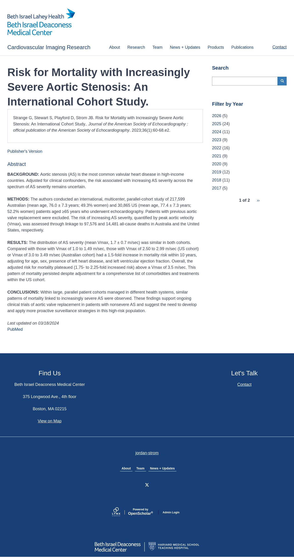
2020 (216, 164)
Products (216, 47)
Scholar (140, 511)
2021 (216, 156)
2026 (216, 115)
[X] (147, 485)
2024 (216, 132)
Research (136, 47)
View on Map (50, 421)
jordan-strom (146, 453)
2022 (216, 148)
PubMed (15, 329)
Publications (242, 47)
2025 (216, 124)
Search (284, 81)
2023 (216, 140)
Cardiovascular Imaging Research (48, 47)
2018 (216, 180)
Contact (279, 47)
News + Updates (185, 47)
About (114, 47)
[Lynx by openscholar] (120, 512)
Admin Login (171, 512)
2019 (216, 172)
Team (157, 47)
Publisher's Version (24, 151)
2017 (216, 188)
